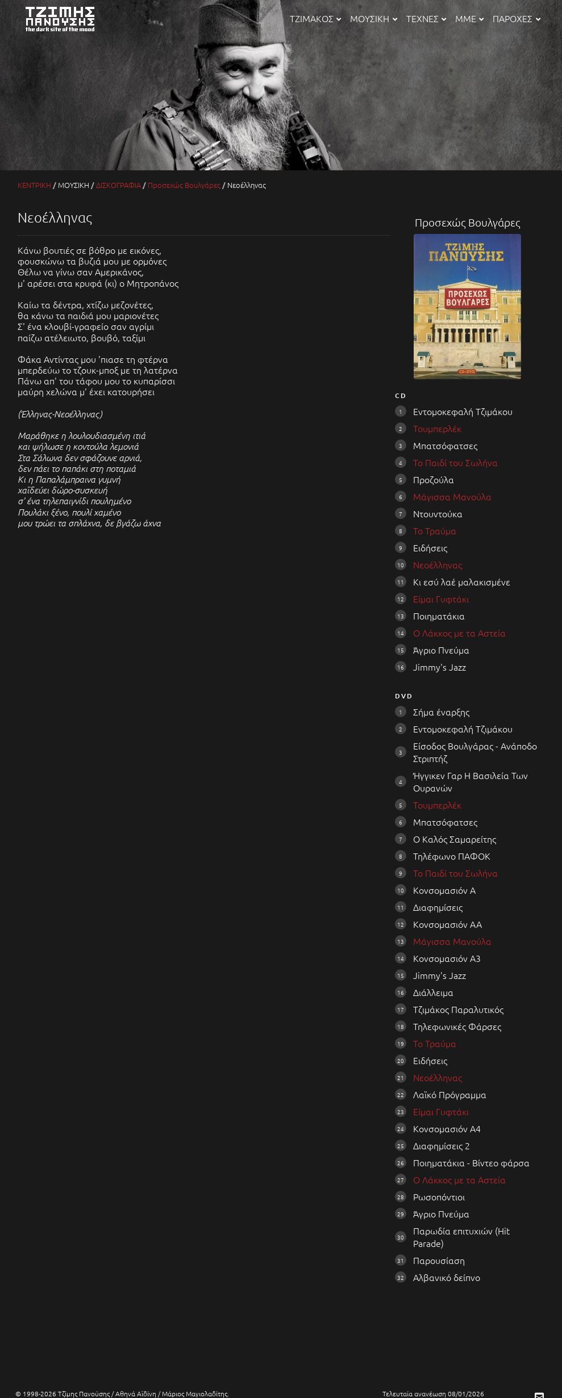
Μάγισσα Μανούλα (452, 496)
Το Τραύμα (434, 530)
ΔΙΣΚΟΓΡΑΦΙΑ (118, 184)
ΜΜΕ (469, 18)
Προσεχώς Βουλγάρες (184, 184)
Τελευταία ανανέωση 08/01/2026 (433, 1393)
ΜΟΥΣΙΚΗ (373, 18)
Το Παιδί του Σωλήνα (455, 462)
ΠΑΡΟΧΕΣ (516, 18)
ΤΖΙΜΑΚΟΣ (315, 18)
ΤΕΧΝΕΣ (426, 18)
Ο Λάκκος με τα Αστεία (459, 632)
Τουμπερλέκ (437, 428)
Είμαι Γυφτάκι (441, 598)
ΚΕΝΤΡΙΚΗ (34, 184)
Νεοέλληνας (437, 564)
